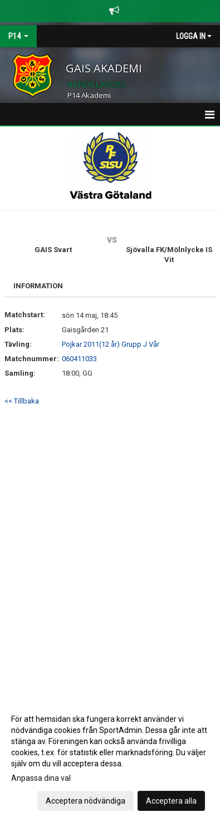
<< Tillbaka (21, 401)
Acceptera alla (171, 800)
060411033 (79, 359)
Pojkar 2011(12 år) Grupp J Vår (110, 344)
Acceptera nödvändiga (85, 800)
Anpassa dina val (41, 778)
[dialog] (110, 759)
